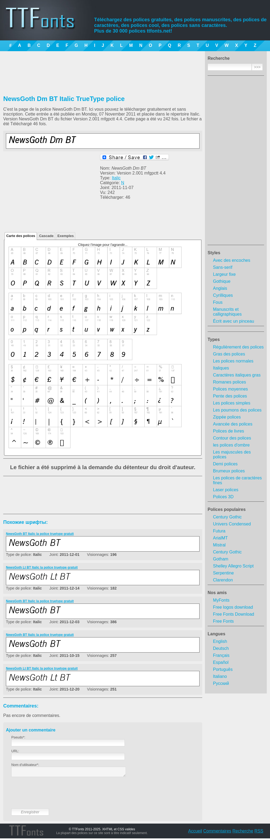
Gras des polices (229, 354)
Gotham (220, 559)
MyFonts (221, 600)
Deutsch (221, 648)
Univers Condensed (232, 524)
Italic (116, 178)
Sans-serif (222, 267)
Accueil (195, 832)
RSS (258, 832)
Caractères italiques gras (237, 375)
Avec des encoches (231, 260)
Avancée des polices (232, 424)
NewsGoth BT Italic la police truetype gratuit (40, 534)
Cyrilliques (223, 295)
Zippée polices (227, 417)
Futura (219, 531)
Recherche (242, 832)
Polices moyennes (230, 389)
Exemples (66, 236)
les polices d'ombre (231, 445)
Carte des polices (20, 236)
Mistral (219, 545)
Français (221, 655)
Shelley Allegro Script (233, 566)
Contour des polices (232, 438)
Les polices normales (233, 361)
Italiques (221, 368)
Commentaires (217, 832)
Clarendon (223, 580)
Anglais (220, 288)
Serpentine (223, 573)
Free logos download (233, 607)
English (220, 641)
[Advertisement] (236, 162)
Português (223, 669)
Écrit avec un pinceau (233, 321)
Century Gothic (227, 517)
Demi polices (225, 464)
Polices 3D (223, 496)
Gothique (221, 281)
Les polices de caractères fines (237, 480)
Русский (221, 683)
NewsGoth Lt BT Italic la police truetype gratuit (42, 567)
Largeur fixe (224, 274)
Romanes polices (229, 382)
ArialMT (220, 538)
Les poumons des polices (237, 410)
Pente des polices (230, 396)
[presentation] (52, 796)
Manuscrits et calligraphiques (227, 311)
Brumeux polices (229, 471)
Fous (218, 302)
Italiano (220, 676)
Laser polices (225, 489)
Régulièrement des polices (238, 347)
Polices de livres (228, 431)
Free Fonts (223, 621)
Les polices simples (231, 403)
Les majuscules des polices (232, 454)
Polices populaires (227, 509)
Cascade (46, 236)
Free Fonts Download (233, 614)
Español (221, 662)
